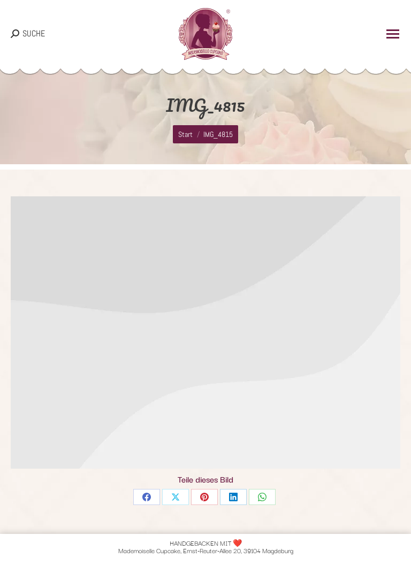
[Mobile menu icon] (392, 34)
